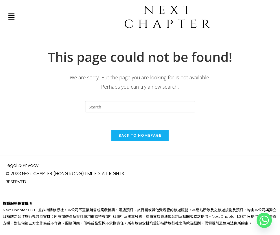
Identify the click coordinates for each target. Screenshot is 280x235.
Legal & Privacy (22, 165)
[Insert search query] (140, 106)
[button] (11, 17)
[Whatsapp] (264, 220)
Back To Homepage (140, 135)
